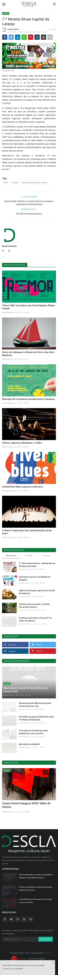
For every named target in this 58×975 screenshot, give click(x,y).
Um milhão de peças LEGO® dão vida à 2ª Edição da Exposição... (36, 718)
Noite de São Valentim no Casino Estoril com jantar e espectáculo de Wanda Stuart (29, 203)
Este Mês (29, 555)
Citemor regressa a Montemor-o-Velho (22, 443)
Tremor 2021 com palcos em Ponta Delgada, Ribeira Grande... (28, 307)
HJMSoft (47, 953)
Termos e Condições (37, 958)
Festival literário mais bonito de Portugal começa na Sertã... (35, 900)
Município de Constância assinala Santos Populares (28, 399)
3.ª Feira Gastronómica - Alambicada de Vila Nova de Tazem (37, 564)
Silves (5, 182)
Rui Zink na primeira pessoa (29, 214)
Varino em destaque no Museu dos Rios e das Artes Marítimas (28, 354)
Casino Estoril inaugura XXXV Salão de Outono (26, 805)
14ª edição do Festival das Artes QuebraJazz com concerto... (33, 732)
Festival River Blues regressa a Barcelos (22, 486)
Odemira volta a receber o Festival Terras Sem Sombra (34, 605)
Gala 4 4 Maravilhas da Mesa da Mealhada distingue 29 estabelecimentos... (35, 876)
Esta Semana (11, 555)
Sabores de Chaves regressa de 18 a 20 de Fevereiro (37, 592)
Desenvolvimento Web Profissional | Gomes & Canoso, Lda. (35, 704)
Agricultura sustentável (29, 744)
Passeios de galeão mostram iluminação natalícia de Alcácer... (35, 888)
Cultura (5, 13)
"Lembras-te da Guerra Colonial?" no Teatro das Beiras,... (35, 619)
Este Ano (47, 555)
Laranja (15, 182)
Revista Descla (10, 30)
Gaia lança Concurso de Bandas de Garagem (34, 578)
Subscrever (45, 939)
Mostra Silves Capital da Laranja (34, 182)
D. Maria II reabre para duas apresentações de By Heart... (27, 532)
